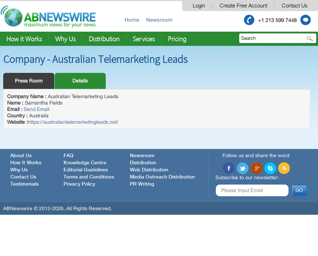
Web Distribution (149, 169)
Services (144, 38)
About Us (21, 155)
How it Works (24, 38)
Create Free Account (243, 6)
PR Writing (142, 184)
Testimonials (24, 184)
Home (132, 20)
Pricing (177, 38)
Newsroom (159, 20)
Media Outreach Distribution (162, 177)
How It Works (25, 162)
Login (199, 6)
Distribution (104, 38)
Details (80, 81)
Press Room (29, 81)
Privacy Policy (79, 184)
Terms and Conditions (89, 177)
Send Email (36, 109)
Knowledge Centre (85, 162)
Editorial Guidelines (86, 169)
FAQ (68, 155)
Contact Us (294, 6)
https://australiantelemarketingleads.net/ (73, 122)
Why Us (65, 38)
